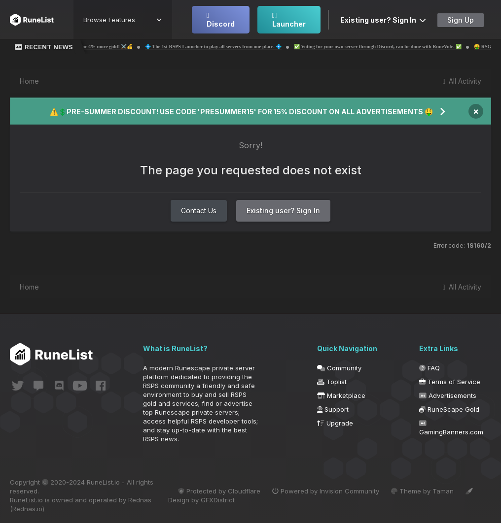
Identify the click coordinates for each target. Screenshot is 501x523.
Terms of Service (449, 382)
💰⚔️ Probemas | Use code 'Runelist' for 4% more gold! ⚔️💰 (86, 46)
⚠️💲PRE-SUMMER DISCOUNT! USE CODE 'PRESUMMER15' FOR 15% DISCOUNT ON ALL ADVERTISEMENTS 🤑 (241, 111)
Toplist (332, 382)
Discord (221, 20)
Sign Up (460, 20)
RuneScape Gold (449, 409)
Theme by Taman (422, 491)
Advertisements (447, 395)
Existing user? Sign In (383, 20)
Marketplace (341, 395)
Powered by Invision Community (325, 491)
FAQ (429, 368)
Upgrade (335, 423)
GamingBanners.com (451, 428)
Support (333, 409)
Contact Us (198, 210)
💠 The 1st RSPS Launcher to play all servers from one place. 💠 (232, 46)
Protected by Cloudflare (219, 491)
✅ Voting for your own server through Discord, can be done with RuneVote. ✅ (397, 46)
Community (339, 368)
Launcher (289, 20)
